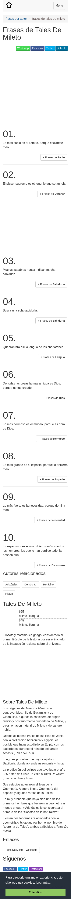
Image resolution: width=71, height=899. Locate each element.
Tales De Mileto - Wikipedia (21, 849)
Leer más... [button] (43, 882)
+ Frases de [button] (54, 157)
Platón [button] (9, 593)
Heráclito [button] (48, 584)
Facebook (37, 48)
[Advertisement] (35, 89)
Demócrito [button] (30, 584)
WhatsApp (23, 48)
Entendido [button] (35, 892)
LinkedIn (61, 48)
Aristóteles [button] (11, 584)
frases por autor (16, 18)
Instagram (36, 868)
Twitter (50, 48)
